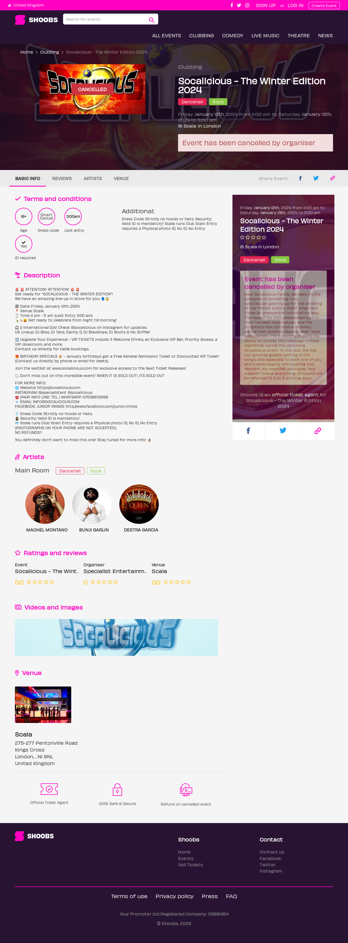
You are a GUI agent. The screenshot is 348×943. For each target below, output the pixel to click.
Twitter (268, 864)
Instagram (271, 870)
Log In (295, 5)
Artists (93, 178)
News (325, 35)
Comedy (232, 35)
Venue (121, 178)
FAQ (231, 895)
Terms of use (129, 895)
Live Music (265, 35)
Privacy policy (175, 895)
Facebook (270, 858)
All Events (166, 35)
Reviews (62, 178)
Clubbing (201, 35)
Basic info (27, 178)
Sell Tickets (190, 864)
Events (185, 858)
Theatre (299, 35)
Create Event (324, 5)
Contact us (272, 851)
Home (26, 51)
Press (210, 895)
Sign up (266, 5)
